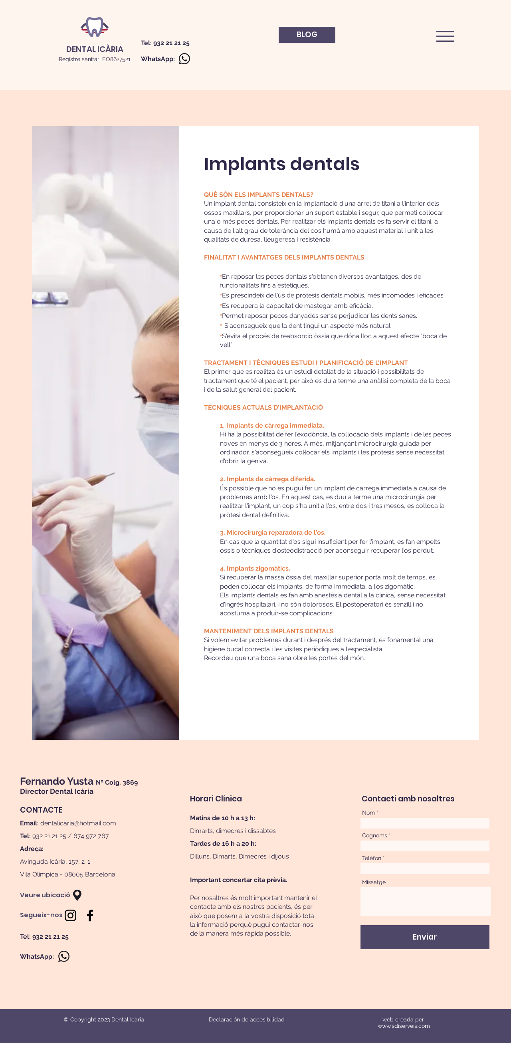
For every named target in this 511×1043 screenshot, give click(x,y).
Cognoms (374, 835)
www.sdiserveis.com (404, 1026)
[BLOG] (307, 35)
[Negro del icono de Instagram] (70, 915)
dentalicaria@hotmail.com (78, 823)
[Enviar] (424, 937)
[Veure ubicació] (45, 895)
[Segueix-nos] (41, 915)
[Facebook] (90, 915)
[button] (445, 36)
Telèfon (371, 858)
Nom (368, 812)
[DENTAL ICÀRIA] (94, 49)
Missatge (374, 882)
